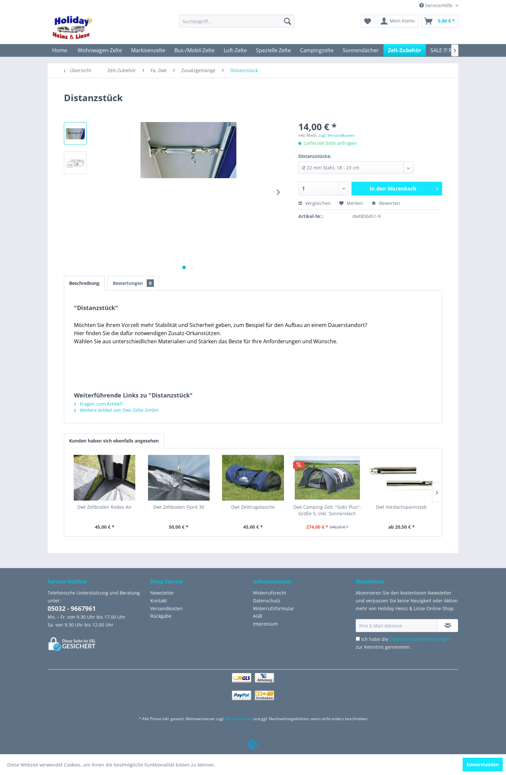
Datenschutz (266, 600)
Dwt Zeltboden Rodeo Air (104, 507)
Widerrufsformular (273, 608)
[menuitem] (236, 21)
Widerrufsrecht (269, 593)
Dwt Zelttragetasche (253, 507)
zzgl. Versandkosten (337, 135)
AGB (257, 616)
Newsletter (162, 593)
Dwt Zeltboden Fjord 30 (178, 507)
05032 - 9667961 (72, 608)
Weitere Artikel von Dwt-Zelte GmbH (116, 410)
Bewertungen (133, 283)
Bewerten (385, 203)
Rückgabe (160, 616)
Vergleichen (314, 203)
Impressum (265, 624)
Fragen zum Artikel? (98, 404)
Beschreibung (84, 283)
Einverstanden (483, 764)
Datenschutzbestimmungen (420, 639)
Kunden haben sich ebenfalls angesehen (114, 441)
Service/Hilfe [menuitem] (436, 5)
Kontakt (158, 600)
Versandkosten (166, 608)
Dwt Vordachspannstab (401, 507)
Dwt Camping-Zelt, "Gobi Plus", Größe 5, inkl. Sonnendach (327, 510)
